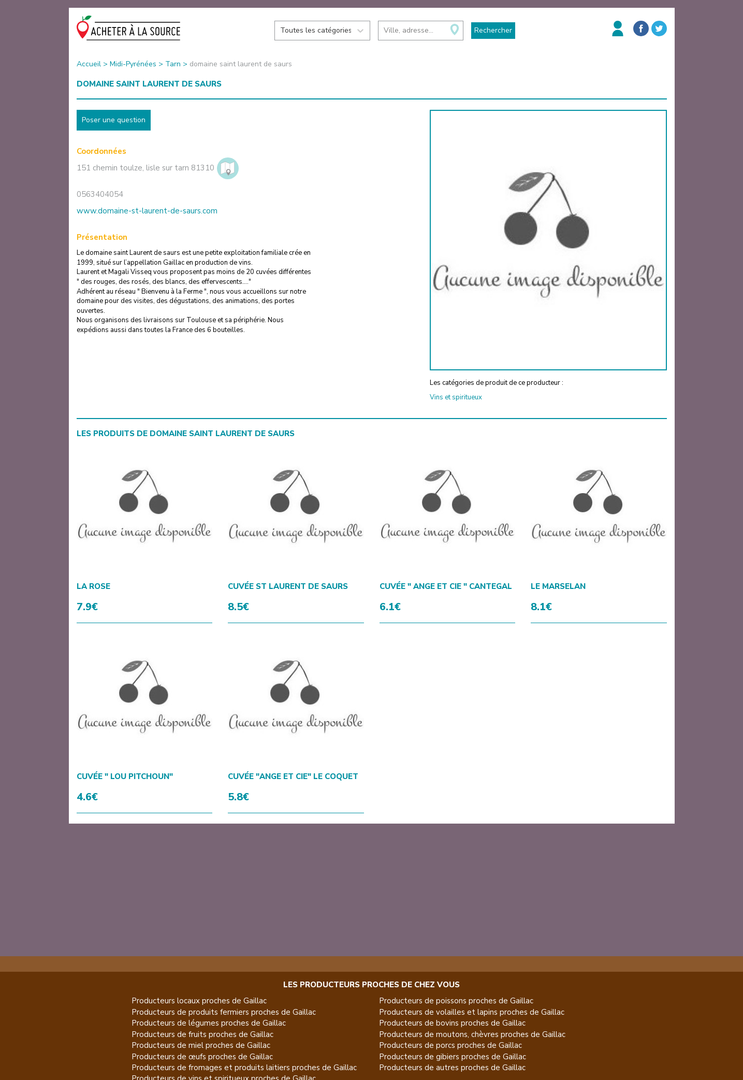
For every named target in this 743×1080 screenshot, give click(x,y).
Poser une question (113, 120)
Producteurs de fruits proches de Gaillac (202, 1034)
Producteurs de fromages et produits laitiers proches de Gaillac (244, 1067)
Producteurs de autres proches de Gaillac (452, 1067)
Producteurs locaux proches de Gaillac (199, 1001)
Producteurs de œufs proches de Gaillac (202, 1057)
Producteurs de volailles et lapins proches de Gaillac (471, 1012)
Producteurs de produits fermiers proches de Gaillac (224, 1012)
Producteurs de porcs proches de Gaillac (450, 1045)
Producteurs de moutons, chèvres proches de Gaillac (472, 1034)
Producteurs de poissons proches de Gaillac (456, 1001)
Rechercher (493, 30)
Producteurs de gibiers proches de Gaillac (452, 1057)
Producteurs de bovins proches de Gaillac (452, 1023)
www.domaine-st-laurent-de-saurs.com (147, 211)
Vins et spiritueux (456, 397)
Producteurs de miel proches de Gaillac (201, 1045)
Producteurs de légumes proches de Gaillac (209, 1023)
